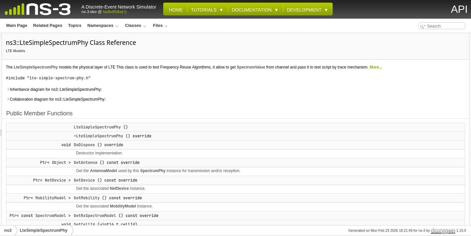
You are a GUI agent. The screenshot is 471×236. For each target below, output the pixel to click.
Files (160, 25)
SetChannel (414, 101)
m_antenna (413, 159)
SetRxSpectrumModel (423, 123)
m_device (412, 181)
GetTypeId (412, 145)
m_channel (413, 173)
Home (174, 9)
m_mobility (413, 188)
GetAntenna (167, 169)
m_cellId (411, 166)
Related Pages (47, 25)
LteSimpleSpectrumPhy (118, 67)
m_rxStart (412, 202)
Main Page (16, 25)
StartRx (410, 130)
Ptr (125, 169)
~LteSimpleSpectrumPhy (180, 143)
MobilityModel (132, 205)
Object (141, 169)
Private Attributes (414, 152)
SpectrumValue (333, 67)
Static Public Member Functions (428, 137)
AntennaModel (185, 178)
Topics (74, 25)
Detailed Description (417, 217)
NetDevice (137, 187)
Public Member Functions (422, 36)
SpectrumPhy (234, 178)
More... (166, 74)
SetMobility (413, 116)
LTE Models (97, 51)
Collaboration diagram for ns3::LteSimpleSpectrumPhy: (137, 106)
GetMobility (168, 205)
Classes (136, 25)
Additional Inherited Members (425, 209)
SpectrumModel (132, 223)
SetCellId (411, 94)
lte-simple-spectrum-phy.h (140, 85)
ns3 (7, 230)
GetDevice (166, 187)
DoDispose (166, 152)
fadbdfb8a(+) (115, 12)
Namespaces (102, 25)
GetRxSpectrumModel (176, 223)
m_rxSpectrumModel (422, 195)
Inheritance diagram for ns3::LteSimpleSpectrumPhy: (135, 96)
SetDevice (412, 109)
